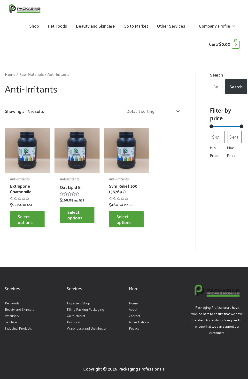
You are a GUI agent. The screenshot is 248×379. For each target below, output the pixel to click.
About (133, 307)
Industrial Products (18, 326)
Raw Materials (31, 75)
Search (216, 76)
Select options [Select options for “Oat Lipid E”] (72, 212)
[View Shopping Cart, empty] (224, 45)
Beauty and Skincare (95, 27)
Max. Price (231, 153)
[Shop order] (151, 113)
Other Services (171, 27)
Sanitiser (11, 320)
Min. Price (214, 153)
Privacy (134, 326)
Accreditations (139, 320)
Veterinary (12, 313)
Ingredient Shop (78, 301)
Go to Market (136, 27)
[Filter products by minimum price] (217, 138)
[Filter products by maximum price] (234, 138)
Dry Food (73, 320)
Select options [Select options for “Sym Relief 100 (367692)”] (117, 216)
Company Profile (214, 27)
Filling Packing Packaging (85, 307)
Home (10, 75)
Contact (134, 313)
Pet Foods (57, 27)
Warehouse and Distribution (87, 326)
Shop (34, 27)
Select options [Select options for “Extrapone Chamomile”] (27, 216)
